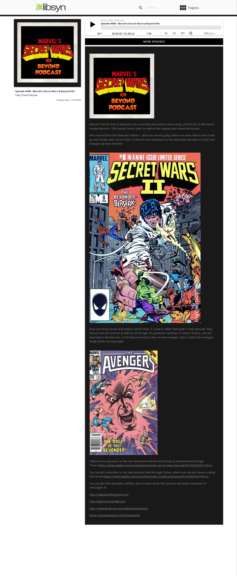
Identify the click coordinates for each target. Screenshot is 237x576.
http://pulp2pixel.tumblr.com (107, 501)
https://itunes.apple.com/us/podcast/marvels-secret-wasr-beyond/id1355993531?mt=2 (155, 465)
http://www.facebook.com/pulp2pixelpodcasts (118, 508)
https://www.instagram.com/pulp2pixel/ (114, 515)
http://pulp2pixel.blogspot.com (108, 494)
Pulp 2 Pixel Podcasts (26, 95)
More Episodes (154, 41)
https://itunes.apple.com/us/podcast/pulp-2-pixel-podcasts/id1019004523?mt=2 (156, 476)
